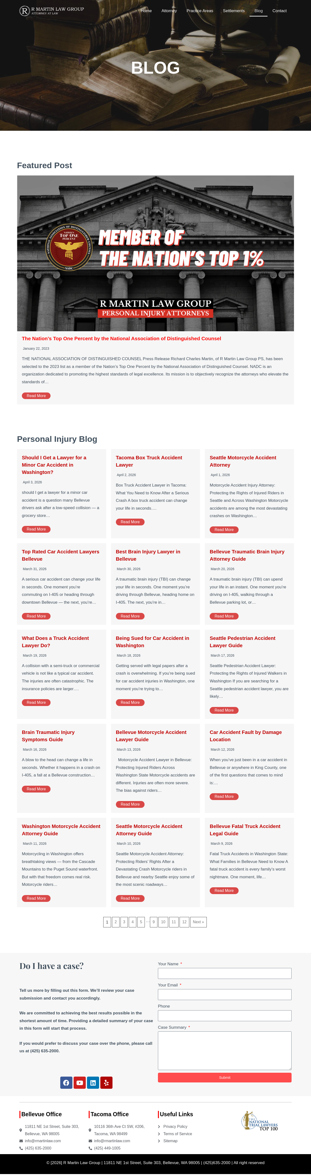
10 (163, 922)
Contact (279, 11)
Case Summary (173, 1027)
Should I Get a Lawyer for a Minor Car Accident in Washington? (58, 464)
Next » (199, 922)
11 (174, 922)
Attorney (169, 11)
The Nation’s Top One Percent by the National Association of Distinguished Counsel (133, 338)
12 (184, 922)
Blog (258, 11)
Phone (164, 1006)
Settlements (234, 11)
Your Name (169, 964)
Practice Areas (200, 11)
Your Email (168, 985)
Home (146, 11)
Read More (37, 395)
